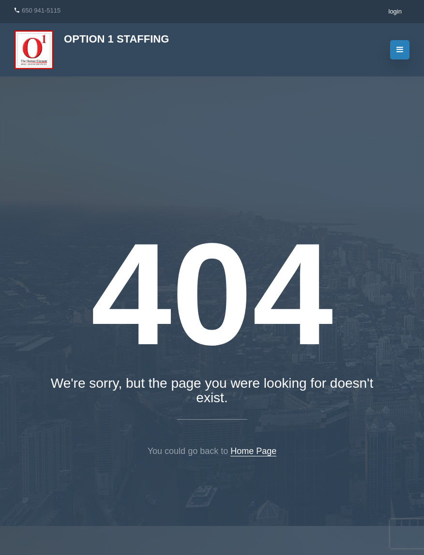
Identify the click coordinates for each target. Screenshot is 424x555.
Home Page (253, 451)
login (395, 11)
